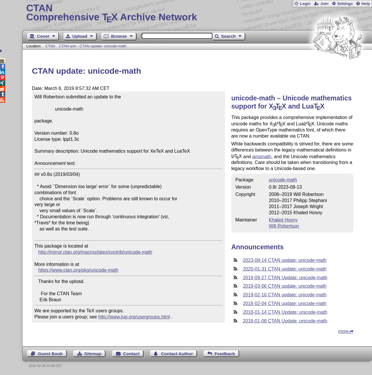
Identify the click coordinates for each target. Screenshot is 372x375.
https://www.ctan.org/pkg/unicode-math (78, 270)
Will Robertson (284, 225)
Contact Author (177, 353)
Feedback (224, 353)
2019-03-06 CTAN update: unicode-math (285, 286)
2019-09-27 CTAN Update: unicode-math (285, 277)
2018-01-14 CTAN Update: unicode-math (285, 312)
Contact (131, 353)
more (343, 331)
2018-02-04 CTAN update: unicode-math (285, 303)
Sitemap (92, 353)
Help (366, 3)
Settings (345, 3)
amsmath (261, 156)
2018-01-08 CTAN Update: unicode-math (285, 320)
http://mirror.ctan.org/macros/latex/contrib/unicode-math (95, 252)
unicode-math (283, 179)
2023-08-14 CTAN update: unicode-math (285, 260)
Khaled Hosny (283, 219)
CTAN (50, 46)
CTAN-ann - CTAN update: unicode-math (92, 46)
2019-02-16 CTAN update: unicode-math (285, 294)
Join (324, 3)
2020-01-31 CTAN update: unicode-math (285, 268)
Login (305, 3)
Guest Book (50, 353)
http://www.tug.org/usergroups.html (134, 316)
